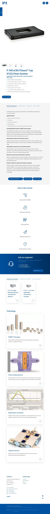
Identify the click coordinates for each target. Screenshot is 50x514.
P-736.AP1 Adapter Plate (15, 511)
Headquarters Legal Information (23, 507)
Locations (24, 479)
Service (24, 482)
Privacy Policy (30, 507)
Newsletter (25, 483)
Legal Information (15, 507)
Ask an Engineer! (26, 480)
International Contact (9, 507)
